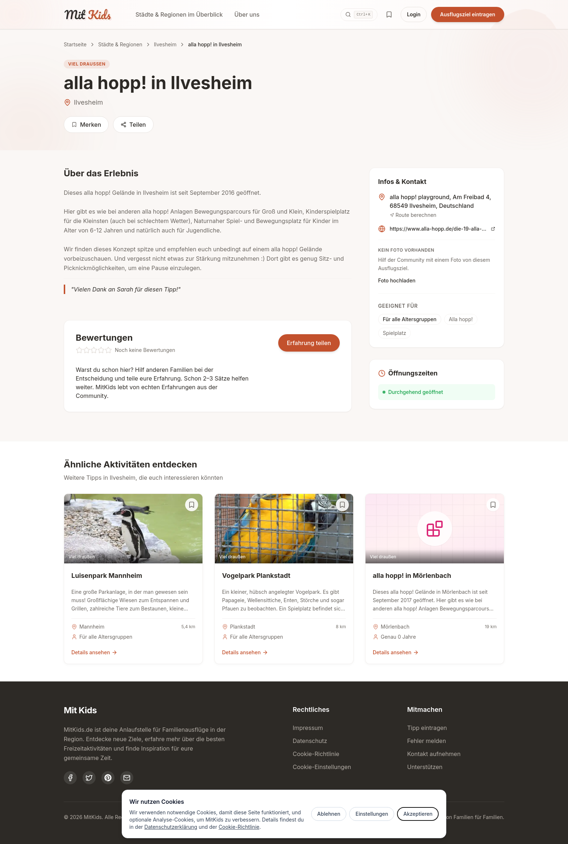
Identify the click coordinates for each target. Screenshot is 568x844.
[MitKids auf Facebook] (70, 777)
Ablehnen (329, 814)
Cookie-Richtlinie (238, 827)
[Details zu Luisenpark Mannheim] (133, 579)
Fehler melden (426, 740)
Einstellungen (371, 814)
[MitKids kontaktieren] (126, 777)
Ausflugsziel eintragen (467, 14)
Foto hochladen (396, 280)
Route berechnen (413, 215)
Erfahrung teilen (309, 343)
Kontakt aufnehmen (433, 753)
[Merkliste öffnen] (389, 14)
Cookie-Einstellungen (322, 766)
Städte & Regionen (120, 44)
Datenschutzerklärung (171, 827)
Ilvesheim (165, 44)
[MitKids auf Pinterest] (107, 777)
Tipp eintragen (427, 727)
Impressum (308, 727)
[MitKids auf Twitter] (89, 777)
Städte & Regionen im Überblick (179, 14)
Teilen (133, 124)
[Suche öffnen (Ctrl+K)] (359, 14)
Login (413, 14)
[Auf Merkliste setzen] (191, 504)
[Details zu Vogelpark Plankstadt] (284, 579)
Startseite (75, 44)
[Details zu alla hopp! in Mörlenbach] (435, 579)
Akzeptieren (418, 814)
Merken (86, 124)
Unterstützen (425, 766)
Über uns (246, 14)
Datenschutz (310, 740)
